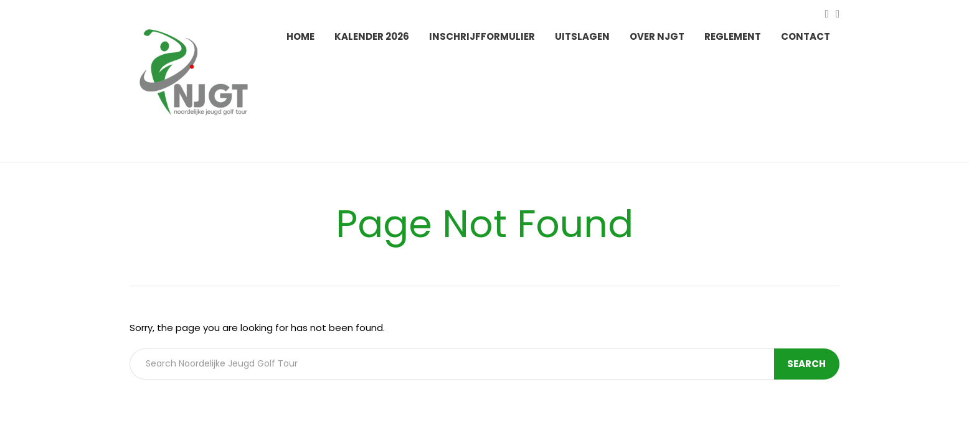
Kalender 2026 (371, 36)
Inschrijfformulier (482, 36)
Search (807, 363)
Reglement (732, 36)
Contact (805, 36)
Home (300, 36)
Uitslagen (582, 36)
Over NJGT (657, 36)
